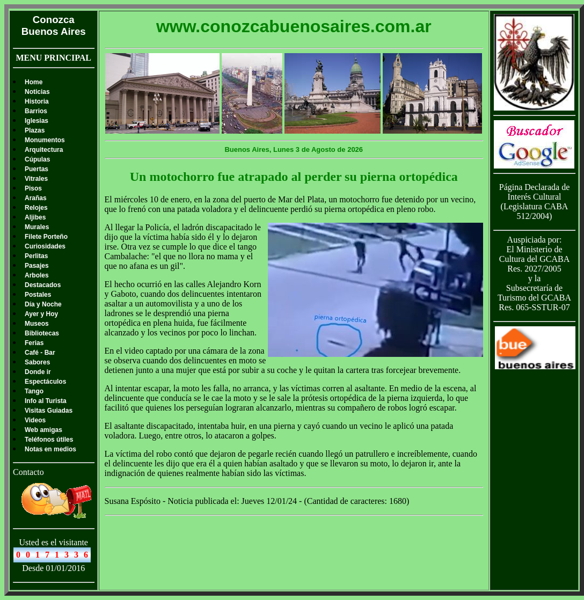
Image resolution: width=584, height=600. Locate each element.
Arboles (37, 275)
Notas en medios (50, 449)
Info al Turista (46, 401)
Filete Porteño (46, 236)
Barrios (36, 111)
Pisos (33, 188)
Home (33, 82)
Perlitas (36, 256)
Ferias (34, 343)
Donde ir (38, 372)
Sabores (37, 362)
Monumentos (45, 140)
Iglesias (36, 121)
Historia (37, 101)
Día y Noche (43, 304)
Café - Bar (40, 352)
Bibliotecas (42, 333)
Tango (34, 391)
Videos (35, 420)
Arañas (36, 198)
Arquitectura (44, 149)
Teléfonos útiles (49, 439)
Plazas (35, 130)
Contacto (28, 472)
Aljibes (35, 217)
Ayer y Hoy (41, 314)
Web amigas (43, 430)
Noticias (37, 92)
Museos (37, 323)
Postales (38, 294)
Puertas (36, 169)
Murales (37, 227)
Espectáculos (45, 381)
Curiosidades (45, 246)
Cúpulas (37, 159)
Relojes (36, 207)
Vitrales (36, 178)
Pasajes (37, 265)
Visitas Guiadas (48, 410)
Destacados (43, 285)
